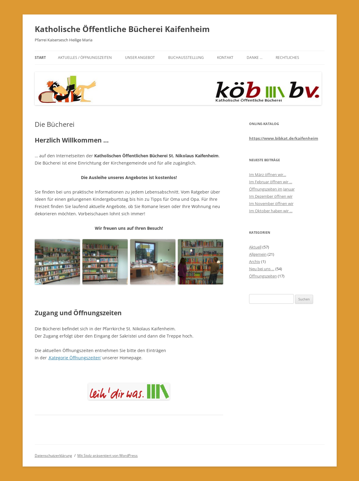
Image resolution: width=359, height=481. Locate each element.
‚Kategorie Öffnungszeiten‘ (74, 358)
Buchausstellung (186, 57)
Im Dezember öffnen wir (271, 196)
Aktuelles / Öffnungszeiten (85, 57)
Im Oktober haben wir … (271, 210)
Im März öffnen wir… (267, 174)
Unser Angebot (140, 57)
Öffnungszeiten (263, 276)
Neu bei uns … (261, 268)
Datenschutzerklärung (53, 455)
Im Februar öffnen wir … (270, 181)
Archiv (254, 261)
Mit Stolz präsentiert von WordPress (107, 455)
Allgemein (258, 254)
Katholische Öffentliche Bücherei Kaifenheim (122, 29)
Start (40, 57)
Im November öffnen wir (271, 203)
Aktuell (255, 247)
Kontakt (225, 57)
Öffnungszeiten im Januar (272, 189)
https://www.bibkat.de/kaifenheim (283, 138)
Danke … (254, 57)
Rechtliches (287, 57)
